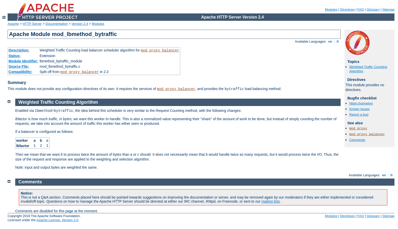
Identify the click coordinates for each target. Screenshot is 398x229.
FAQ (360, 9)
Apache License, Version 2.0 (57, 220)
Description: (19, 50)
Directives (347, 9)
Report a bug (358, 114)
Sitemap (388, 9)
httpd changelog (361, 103)
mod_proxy (358, 128)
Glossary (373, 9)
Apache (13, 24)
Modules (331, 9)
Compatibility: (20, 72)
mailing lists (270, 201)
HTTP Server (32, 24)
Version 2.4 (80, 24)
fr (338, 41)
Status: (15, 56)
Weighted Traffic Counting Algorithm (58, 102)
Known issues (359, 109)
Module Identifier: (23, 61)
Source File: (19, 66)
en (330, 41)
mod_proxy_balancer (160, 50)
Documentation (56, 24)
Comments (357, 140)
